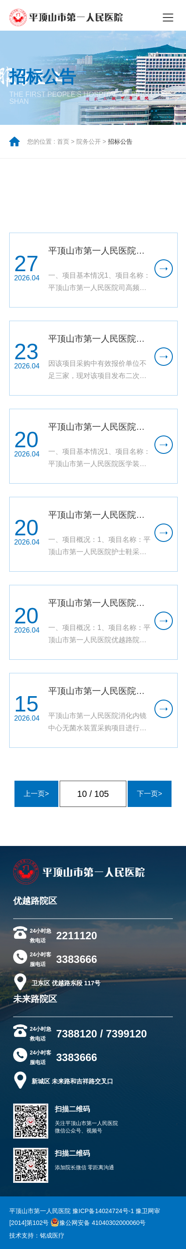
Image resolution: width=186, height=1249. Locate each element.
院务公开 (88, 147)
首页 (63, 147)
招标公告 (120, 147)
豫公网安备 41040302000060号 (98, 1222)
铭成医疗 (52, 1235)
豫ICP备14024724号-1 (103, 1210)
